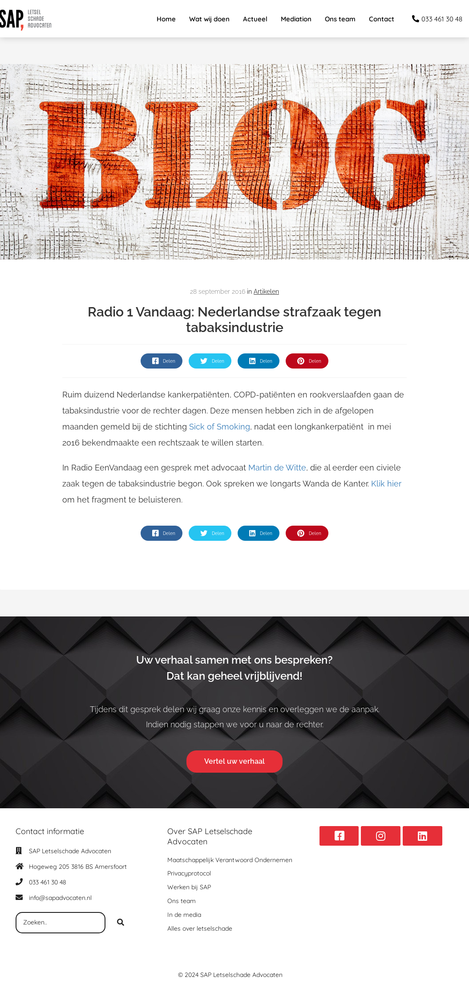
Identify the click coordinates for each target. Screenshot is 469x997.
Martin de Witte (277, 467)
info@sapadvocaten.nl (60, 898)
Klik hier (386, 483)
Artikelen (266, 291)
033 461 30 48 (47, 882)
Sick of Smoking (219, 426)
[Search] (120, 923)
